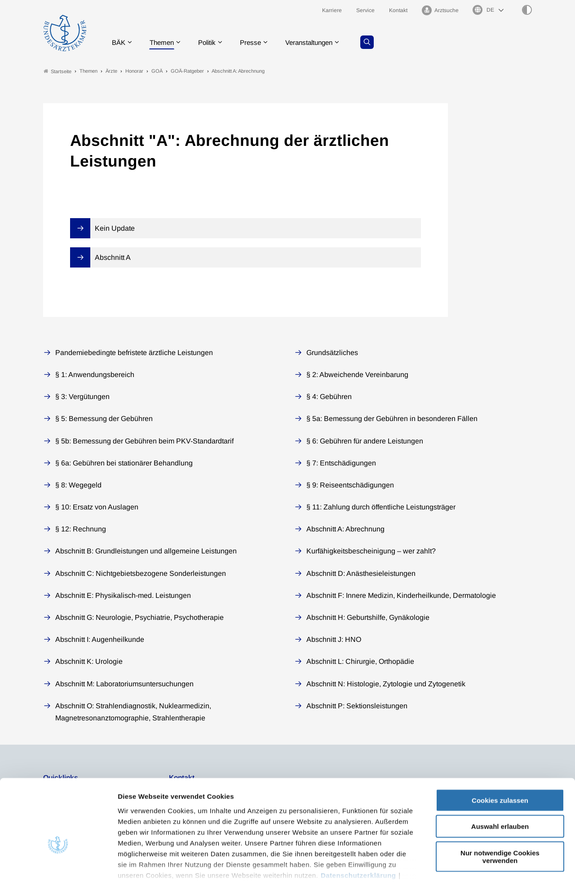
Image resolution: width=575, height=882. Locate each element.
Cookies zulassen (500, 743)
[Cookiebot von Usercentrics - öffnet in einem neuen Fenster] (58, 864)
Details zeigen (478, 864)
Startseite (57, 71)
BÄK (119, 42)
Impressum (137, 829)
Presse (257, 42)
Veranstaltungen (318, 42)
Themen (164, 42)
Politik (211, 42)
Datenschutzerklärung (358, 818)
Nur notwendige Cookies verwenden (500, 799)
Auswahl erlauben (500, 769)
